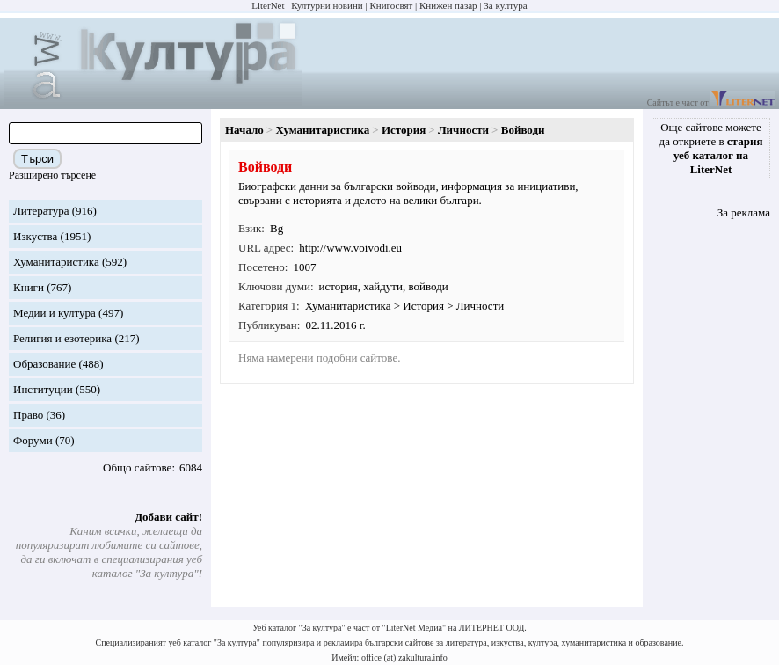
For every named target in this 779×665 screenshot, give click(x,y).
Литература (41, 210)
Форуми (33, 440)
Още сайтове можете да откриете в (711, 148)
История (404, 129)
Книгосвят (390, 5)
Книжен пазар (448, 5)
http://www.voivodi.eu (350, 247)
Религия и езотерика (62, 338)
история (338, 286)
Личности (463, 129)
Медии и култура (54, 312)
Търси (37, 158)
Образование (44, 363)
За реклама (743, 212)
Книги (28, 287)
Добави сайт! (168, 516)
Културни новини (326, 5)
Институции (43, 389)
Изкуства (35, 236)
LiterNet (267, 5)
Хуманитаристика (56, 261)
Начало (244, 129)
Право (28, 414)
